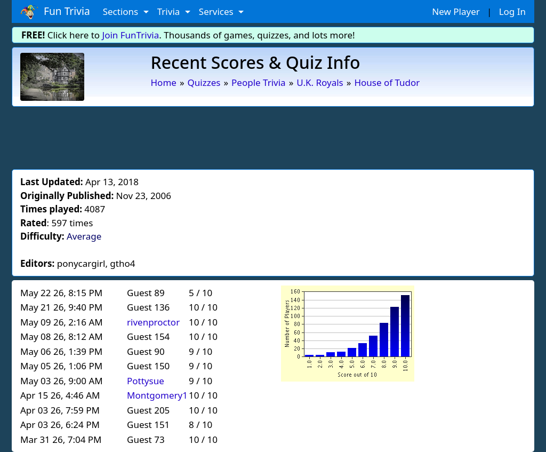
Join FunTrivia (130, 35)
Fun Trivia (55, 12)
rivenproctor (153, 322)
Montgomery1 (157, 395)
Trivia (169, 11)
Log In (512, 11)
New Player (455, 11)
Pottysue (145, 381)
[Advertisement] (273, 136)
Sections (122, 11)
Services (217, 11)
